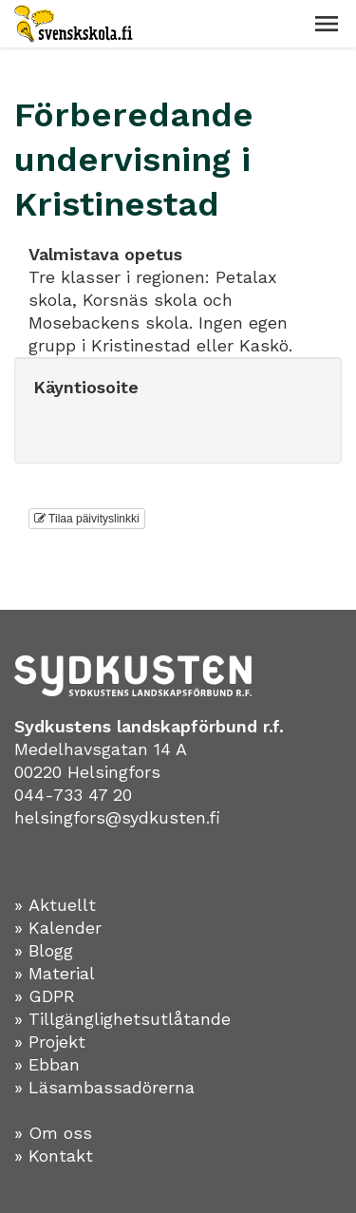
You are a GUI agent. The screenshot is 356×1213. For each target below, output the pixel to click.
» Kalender (58, 928)
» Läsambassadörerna (104, 1087)
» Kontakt (53, 1156)
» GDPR (44, 996)
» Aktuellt (55, 905)
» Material (54, 973)
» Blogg (43, 950)
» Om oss (53, 1133)
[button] (326, 24)
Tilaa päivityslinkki (87, 518)
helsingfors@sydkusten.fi (117, 817)
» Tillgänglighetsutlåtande (122, 1019)
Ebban (54, 1064)
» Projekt (49, 1042)
